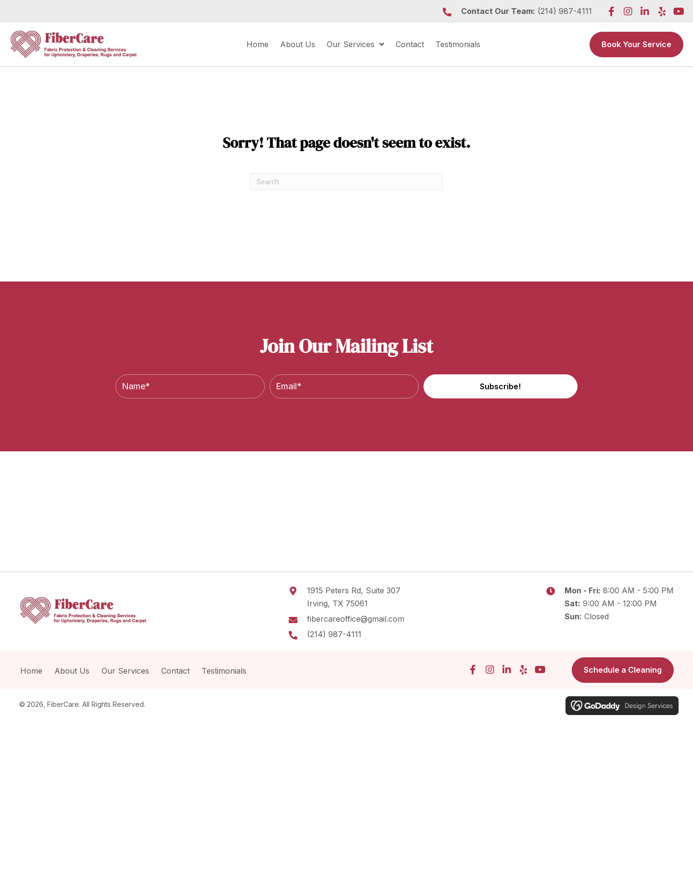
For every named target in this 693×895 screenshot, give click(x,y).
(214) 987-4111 (565, 11)
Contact (175, 671)
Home (31, 671)
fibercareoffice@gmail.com (355, 619)
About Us (72, 671)
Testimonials (225, 671)
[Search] (346, 181)
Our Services (125, 671)
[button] (611, 11)
